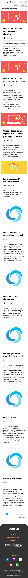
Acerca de (12, 535)
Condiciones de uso (12, 537)
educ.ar (6, 570)
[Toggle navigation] (1, 0)
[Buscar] (22, 2)
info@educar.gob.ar (18, 575)
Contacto (13, 540)
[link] (25, 2)
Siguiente (22, 517)
